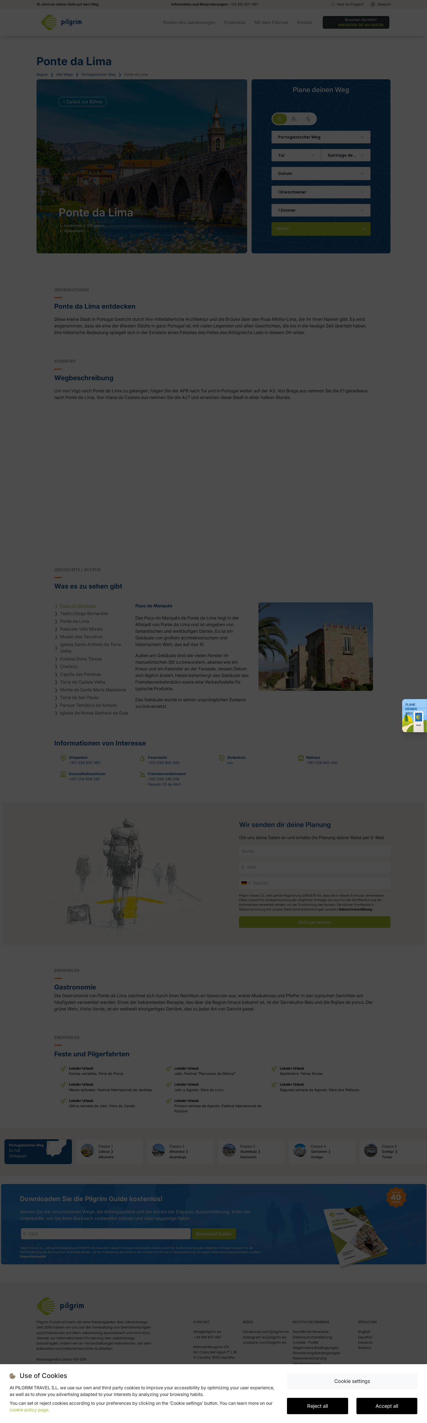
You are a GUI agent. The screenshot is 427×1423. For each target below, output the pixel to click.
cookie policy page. (30, 1410)
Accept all (387, 1406)
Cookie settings (352, 1381)
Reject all (317, 1406)
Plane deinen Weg (411, 709)
